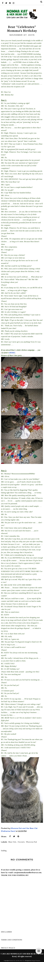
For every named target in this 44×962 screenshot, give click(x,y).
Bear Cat (12, 842)
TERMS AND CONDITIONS (11, 940)
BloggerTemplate (36, 960)
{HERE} (12, 353)
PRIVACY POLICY (8, 948)
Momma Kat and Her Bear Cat (16, 960)
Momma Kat (31, 842)
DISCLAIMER (6, 932)
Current (21, 842)
